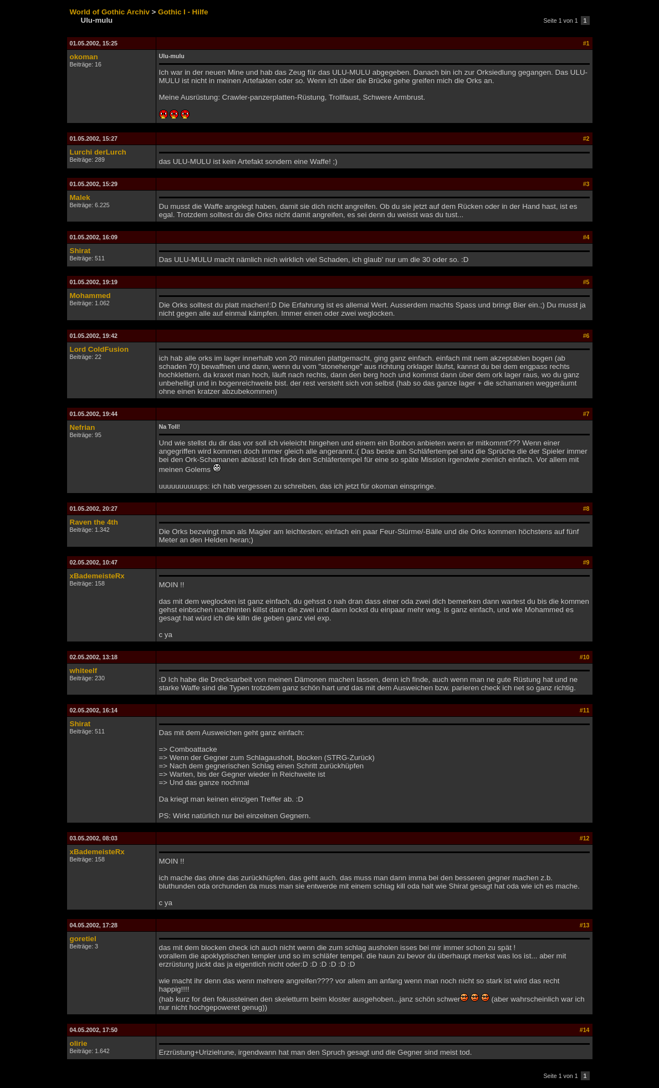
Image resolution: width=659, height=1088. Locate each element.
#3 (586, 184)
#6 (586, 335)
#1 (586, 43)
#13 (585, 925)
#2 (586, 138)
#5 (586, 282)
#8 (586, 508)
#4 (586, 237)
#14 (585, 1030)
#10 (585, 657)
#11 (585, 710)
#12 (585, 838)
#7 (586, 413)
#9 (586, 562)
